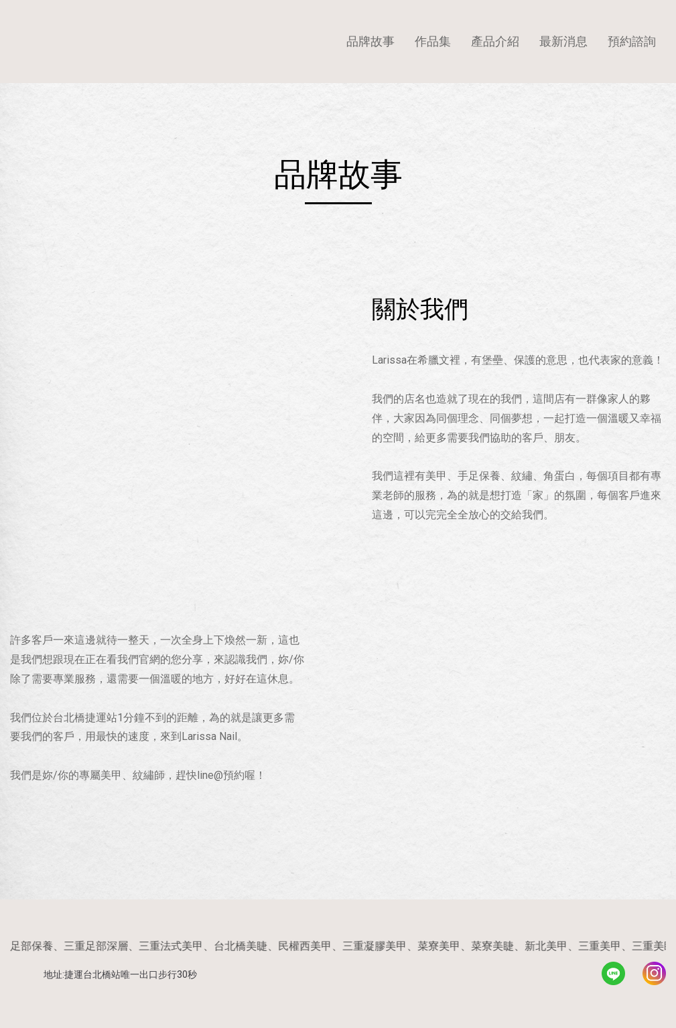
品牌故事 (370, 41)
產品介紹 (495, 41)
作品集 (433, 41)
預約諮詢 (632, 41)
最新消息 (563, 41)
